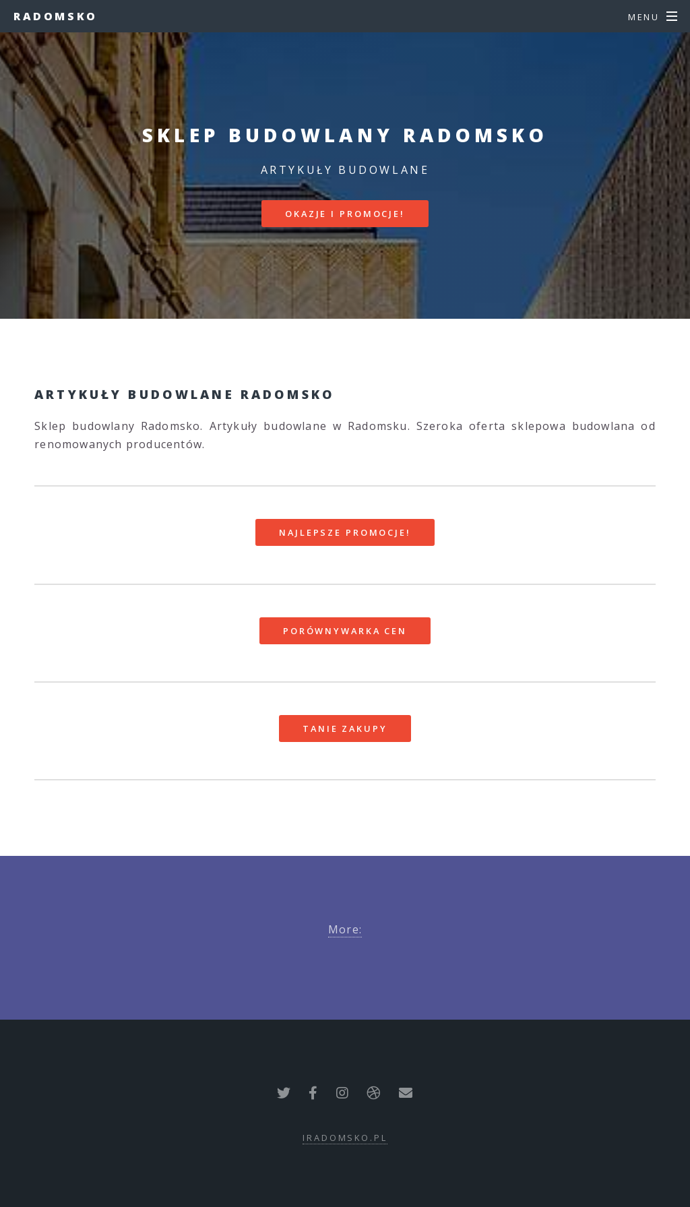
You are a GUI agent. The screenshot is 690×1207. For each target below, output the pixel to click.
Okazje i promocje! (345, 214)
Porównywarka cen (345, 631)
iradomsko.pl (345, 1138)
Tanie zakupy (345, 728)
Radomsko (55, 16)
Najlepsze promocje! (345, 532)
